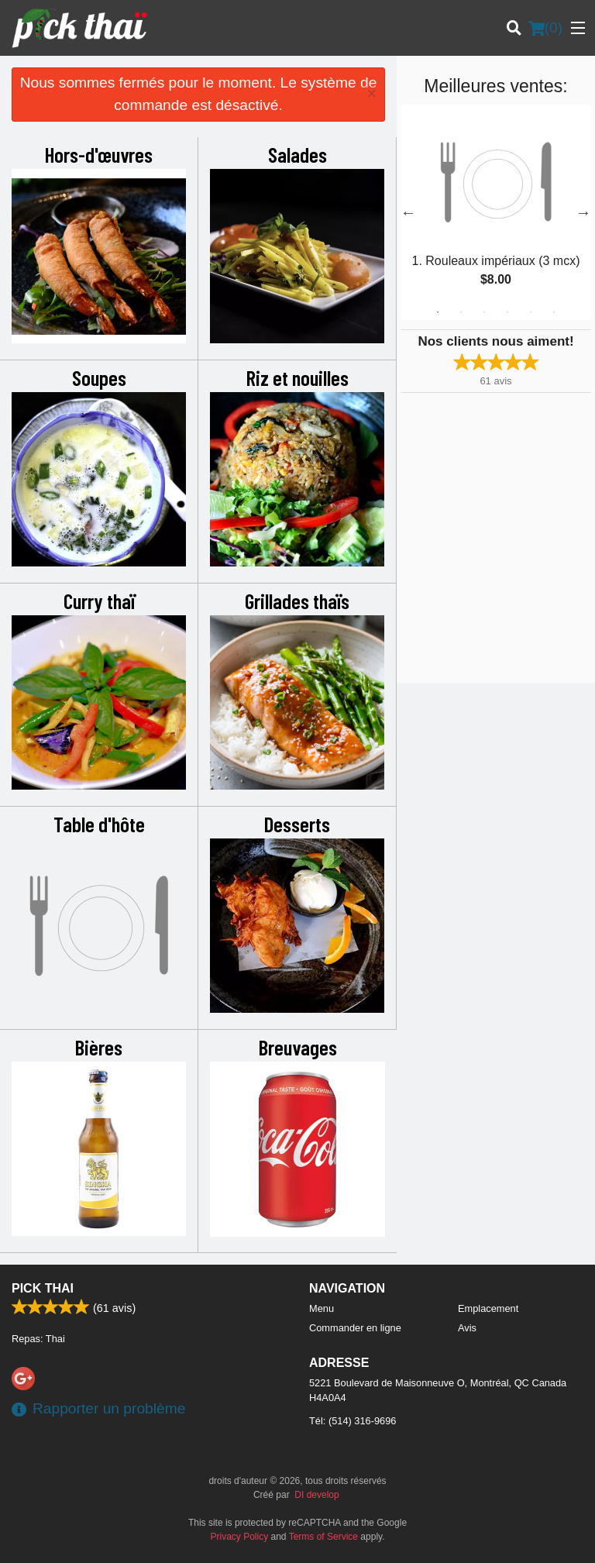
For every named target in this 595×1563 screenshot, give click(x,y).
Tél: (352, 1421)
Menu (321, 1308)
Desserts (297, 823)
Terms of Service (323, 1536)
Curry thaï (99, 600)
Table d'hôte (99, 823)
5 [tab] (530, 312)
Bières (98, 1047)
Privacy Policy (240, 1536)
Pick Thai (43, 1288)
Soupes (99, 377)
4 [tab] (507, 312)
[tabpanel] (495, 212)
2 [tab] (461, 312)
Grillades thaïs (297, 600)
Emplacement (488, 1308)
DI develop (316, 1494)
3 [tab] (484, 312)
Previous (408, 212)
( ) (545, 28)
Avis (467, 1328)
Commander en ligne (355, 1328)
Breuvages (298, 1047)
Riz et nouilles (297, 377)
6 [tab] (554, 312)
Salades (297, 154)
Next (583, 212)
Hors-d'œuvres (99, 154)
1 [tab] (437, 312)
